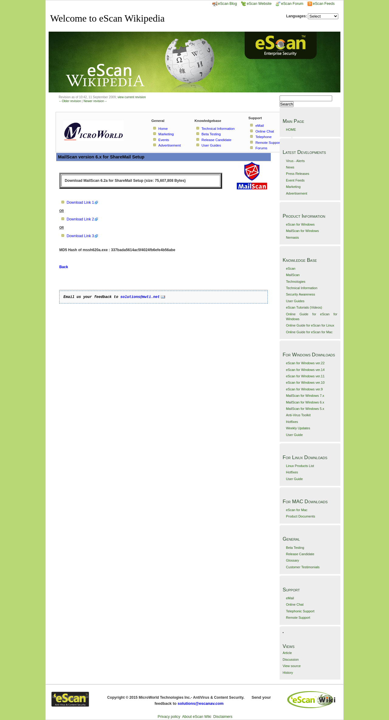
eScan (290, 268)
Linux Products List (300, 466)
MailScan (293, 275)
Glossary (292, 560)
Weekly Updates (298, 428)
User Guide (294, 435)
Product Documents (300, 516)
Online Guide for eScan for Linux (310, 325)
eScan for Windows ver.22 (305, 363)
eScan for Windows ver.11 (305, 376)
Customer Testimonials (302, 567)
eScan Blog (224, 4)
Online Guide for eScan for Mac (309, 332)
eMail (290, 598)
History (288, 672)
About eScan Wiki (196, 717)
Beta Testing (295, 547)
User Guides (295, 301)
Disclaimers (222, 717)
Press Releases (297, 173)
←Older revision (70, 101)
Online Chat (295, 604)
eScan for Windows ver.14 (305, 370)
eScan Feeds (323, 4)
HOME (291, 129)
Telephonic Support (300, 611)
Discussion (291, 659)
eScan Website (256, 4)
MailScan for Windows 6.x (305, 402)
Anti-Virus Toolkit (298, 415)
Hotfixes (292, 422)
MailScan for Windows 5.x (305, 408)
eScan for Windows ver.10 (305, 382)
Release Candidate (300, 554)
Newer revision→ (95, 101)
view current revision (132, 97)
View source (292, 666)
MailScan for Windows (302, 231)
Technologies (295, 281)
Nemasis (292, 237)
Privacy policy (169, 717)
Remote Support (298, 617)
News (290, 167)
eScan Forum (289, 4)
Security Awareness (300, 294)
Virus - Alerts (295, 161)
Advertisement (296, 193)
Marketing (293, 187)
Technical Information (301, 288)
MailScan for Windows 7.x (305, 395)
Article (287, 653)
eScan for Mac (297, 510)
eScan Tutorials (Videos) (304, 307)
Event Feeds (295, 180)
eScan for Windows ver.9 (304, 389)
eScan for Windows (300, 224)
